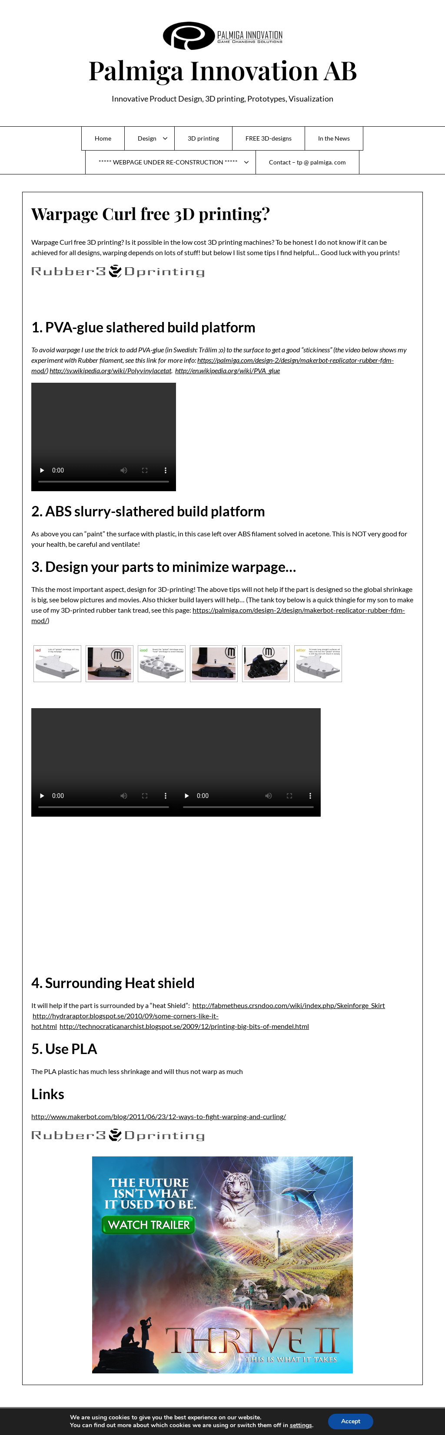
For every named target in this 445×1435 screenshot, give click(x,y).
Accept (350, 1421)
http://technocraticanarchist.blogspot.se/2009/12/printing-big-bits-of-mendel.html (184, 1026)
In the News (334, 138)
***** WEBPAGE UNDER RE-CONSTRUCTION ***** (168, 162)
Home (103, 138)
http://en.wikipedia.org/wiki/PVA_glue (227, 370)
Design (147, 138)
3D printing (203, 138)
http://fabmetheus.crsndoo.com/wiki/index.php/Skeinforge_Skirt (289, 1005)
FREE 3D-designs (269, 138)
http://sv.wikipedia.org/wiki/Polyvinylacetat (110, 370)
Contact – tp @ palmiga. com (307, 162)
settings (301, 1425)
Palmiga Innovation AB (222, 69)
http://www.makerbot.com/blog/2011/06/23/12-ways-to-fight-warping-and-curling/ (158, 1116)
